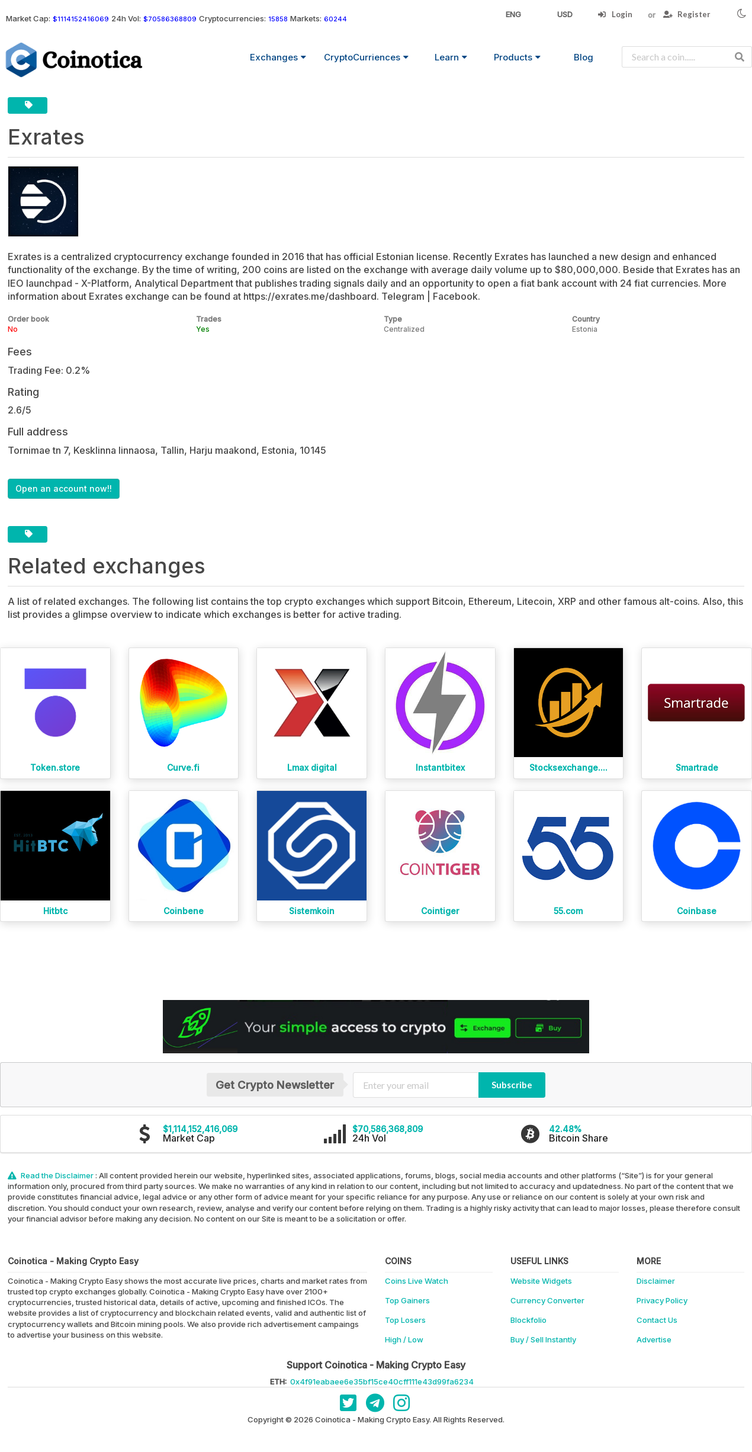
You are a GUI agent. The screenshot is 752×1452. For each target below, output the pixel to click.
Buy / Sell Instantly (543, 1339)
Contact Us (657, 1320)
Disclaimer (656, 1281)
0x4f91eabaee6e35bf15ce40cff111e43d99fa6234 (381, 1381)
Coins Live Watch (416, 1281)
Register (687, 14)
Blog (583, 57)
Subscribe (511, 1084)
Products (517, 57)
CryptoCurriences (366, 57)
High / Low (404, 1339)
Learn (451, 57)
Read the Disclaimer (51, 1175)
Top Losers (405, 1320)
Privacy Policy (662, 1300)
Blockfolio (528, 1320)
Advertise (654, 1339)
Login (614, 14)
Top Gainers (407, 1300)
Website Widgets (541, 1281)
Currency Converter (547, 1300)
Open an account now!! (63, 488)
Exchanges (278, 57)
